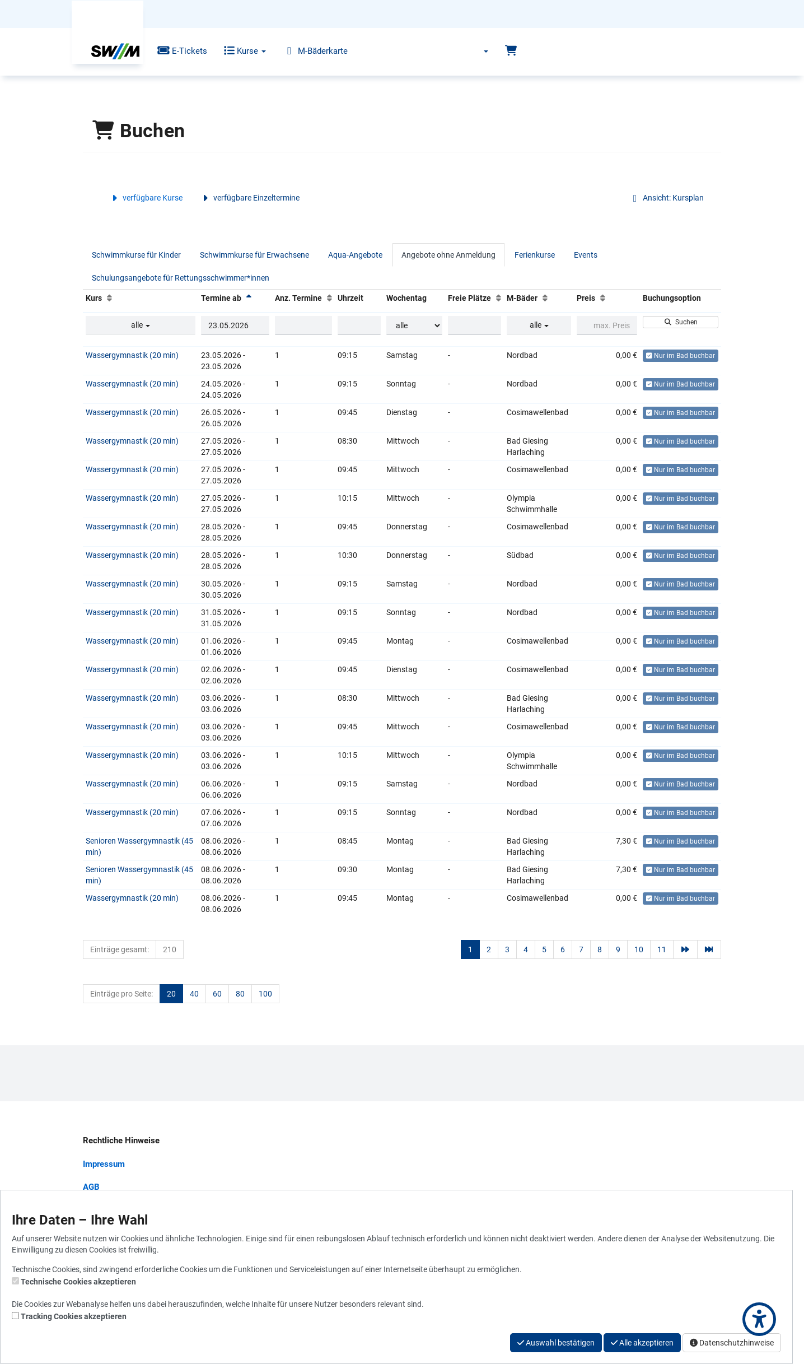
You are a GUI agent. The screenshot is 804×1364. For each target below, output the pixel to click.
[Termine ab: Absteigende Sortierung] (248, 298)
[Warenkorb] (511, 51)
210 (169, 949)
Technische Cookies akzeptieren (78, 1281)
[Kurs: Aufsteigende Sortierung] (109, 298)
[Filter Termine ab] (235, 325)
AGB (91, 1187)
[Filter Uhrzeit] (359, 325)
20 (171, 993)
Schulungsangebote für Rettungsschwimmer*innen (180, 277)
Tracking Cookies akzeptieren (74, 1316)
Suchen (680, 322)
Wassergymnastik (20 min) (132, 355)
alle (140, 324)
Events (585, 254)
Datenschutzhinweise (732, 1342)
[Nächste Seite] (685, 949)
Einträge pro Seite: (121, 993)
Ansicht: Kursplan (666, 197)
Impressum (104, 1164)
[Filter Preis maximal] (607, 325)
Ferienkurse (535, 254)
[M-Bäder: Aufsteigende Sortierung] (545, 298)
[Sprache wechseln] (479, 51)
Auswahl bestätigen (556, 1342)
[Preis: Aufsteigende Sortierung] (602, 298)
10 (638, 949)
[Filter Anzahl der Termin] (303, 325)
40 (194, 993)
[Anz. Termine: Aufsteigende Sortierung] (329, 298)
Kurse (237, 51)
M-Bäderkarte (307, 51)
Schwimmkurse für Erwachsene (254, 254)
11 (661, 949)
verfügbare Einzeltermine (249, 197)
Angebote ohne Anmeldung (448, 254)
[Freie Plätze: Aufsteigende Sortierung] (498, 298)
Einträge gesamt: (119, 949)
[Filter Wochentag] (414, 325)
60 (217, 993)
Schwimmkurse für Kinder (136, 254)
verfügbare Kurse (146, 197)
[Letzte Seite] (709, 949)
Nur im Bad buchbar (680, 356)
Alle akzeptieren (642, 1342)
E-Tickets (174, 51)
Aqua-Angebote (355, 254)
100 (265, 993)
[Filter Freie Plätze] (474, 325)
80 (240, 993)
